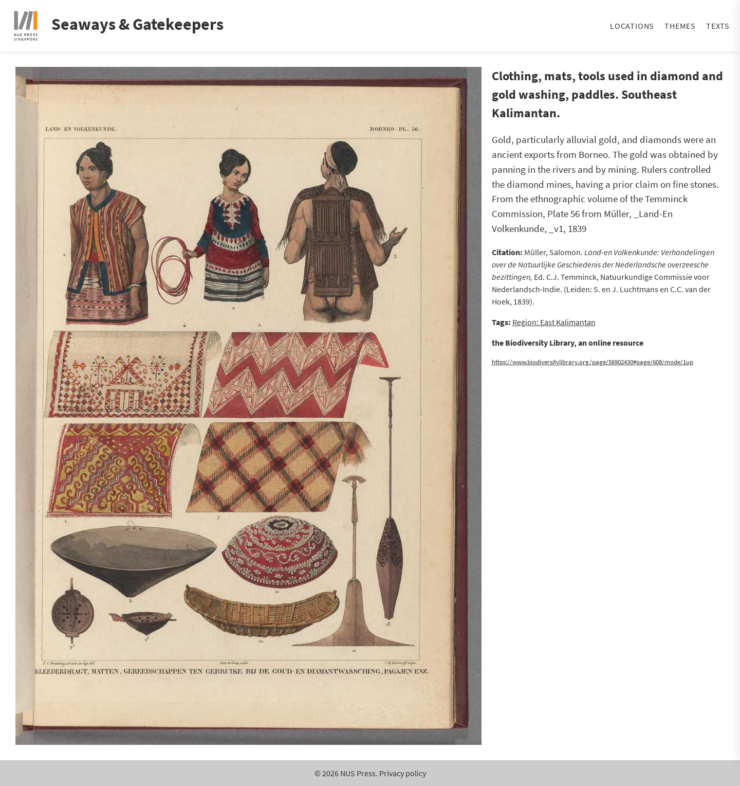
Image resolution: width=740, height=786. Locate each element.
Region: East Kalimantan (554, 322)
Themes (680, 26)
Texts (718, 26)
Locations (632, 26)
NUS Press (358, 773)
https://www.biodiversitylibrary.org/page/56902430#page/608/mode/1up (592, 362)
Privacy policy (402, 773)
